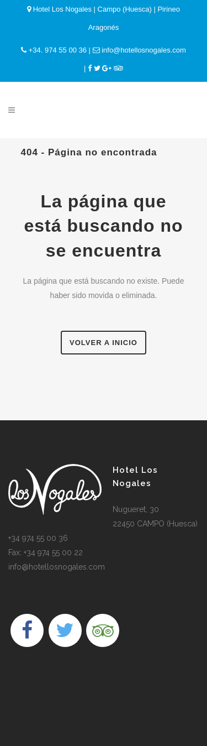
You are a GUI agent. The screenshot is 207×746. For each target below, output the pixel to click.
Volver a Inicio (103, 342)
